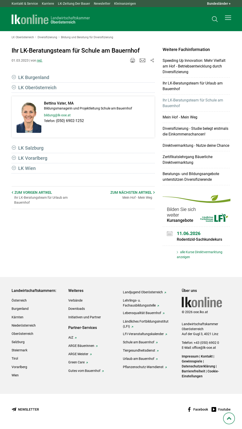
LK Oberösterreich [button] (37, 87)
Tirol (15, 358)
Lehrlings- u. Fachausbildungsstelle (139, 303)
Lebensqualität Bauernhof (142, 313)
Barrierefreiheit (193, 371)
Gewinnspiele (192, 361)
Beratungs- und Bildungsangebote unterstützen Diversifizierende (191, 177)
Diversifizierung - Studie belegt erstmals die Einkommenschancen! (195, 131)
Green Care (76, 362)
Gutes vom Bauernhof (84, 371)
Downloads (76, 309)
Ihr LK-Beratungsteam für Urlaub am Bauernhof (193, 86)
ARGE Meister (78, 354)
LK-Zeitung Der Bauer (74, 3)
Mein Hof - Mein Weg (180, 117)
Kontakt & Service (25, 3)
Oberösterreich (22, 334)
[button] (228, 20)
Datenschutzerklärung (198, 366)
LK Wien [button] (27, 168)
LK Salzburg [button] (30, 148)
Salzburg (18, 342)
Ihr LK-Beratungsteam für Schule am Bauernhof (193, 103)
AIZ (70, 337)
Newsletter (102, 3)
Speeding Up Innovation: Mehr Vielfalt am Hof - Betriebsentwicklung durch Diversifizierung (194, 66)
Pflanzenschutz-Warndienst (143, 367)
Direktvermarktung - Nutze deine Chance (196, 145)
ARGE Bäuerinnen (81, 346)
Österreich (19, 300)
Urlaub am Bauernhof (138, 359)
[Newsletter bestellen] (25, 409)
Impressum (190, 356)
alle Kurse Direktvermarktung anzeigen (199, 254)
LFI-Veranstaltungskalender (143, 334)
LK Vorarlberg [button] (32, 158)
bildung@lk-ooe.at (57, 115)
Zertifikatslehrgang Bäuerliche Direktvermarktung (187, 160)
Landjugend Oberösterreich (143, 292)
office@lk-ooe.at (204, 347)
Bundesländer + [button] (219, 3)
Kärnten (17, 317)
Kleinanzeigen (125, 3)
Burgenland (20, 309)
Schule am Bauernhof (138, 342)
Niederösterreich (24, 325)
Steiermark (19, 350)
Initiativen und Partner (84, 317)
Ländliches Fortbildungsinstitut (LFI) (146, 324)
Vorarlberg (19, 367)
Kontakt (207, 356)
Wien (15, 375)
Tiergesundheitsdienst (139, 350)
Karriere (48, 3)
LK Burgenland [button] (33, 77)
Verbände (75, 300)
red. (40, 60)
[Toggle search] (215, 20)
